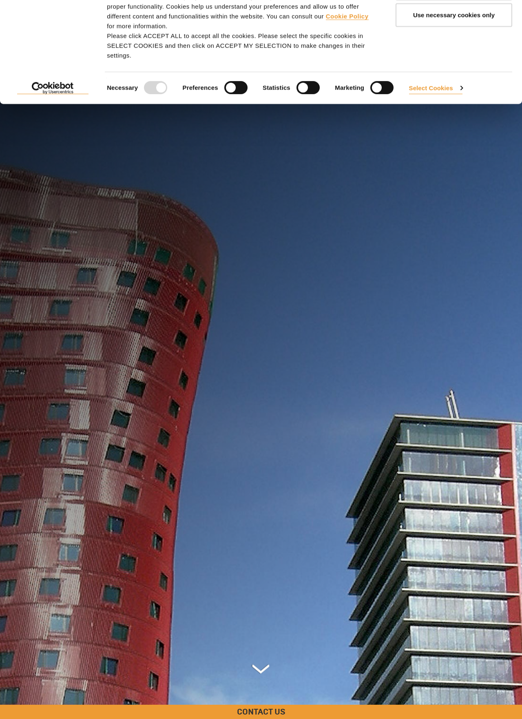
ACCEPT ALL (454, 21)
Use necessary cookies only (454, 48)
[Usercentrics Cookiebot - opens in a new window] (52, 121)
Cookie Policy (347, 49)
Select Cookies (431, 120)
